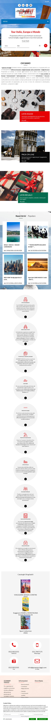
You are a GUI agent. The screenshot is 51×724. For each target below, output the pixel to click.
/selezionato (7, 719)
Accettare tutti (42, 719)
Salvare (32, 719)
